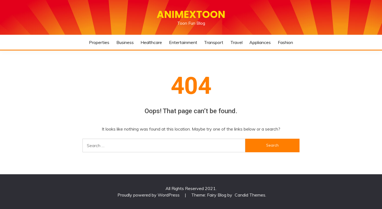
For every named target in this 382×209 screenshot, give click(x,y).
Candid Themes (250, 195)
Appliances (260, 42)
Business (125, 42)
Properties (99, 42)
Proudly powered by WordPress (149, 195)
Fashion (285, 42)
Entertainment (183, 42)
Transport (213, 42)
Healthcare (151, 42)
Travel (236, 42)
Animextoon (191, 14)
